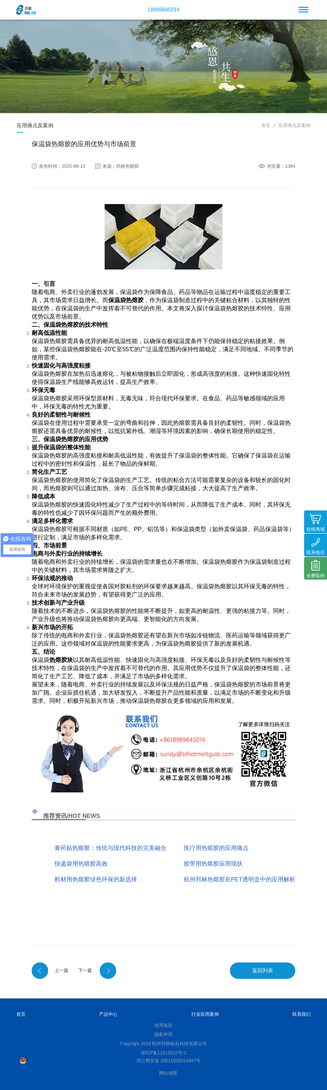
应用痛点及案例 (294, 125)
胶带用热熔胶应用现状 (213, 863)
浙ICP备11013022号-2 (163, 1052)
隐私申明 (163, 1034)
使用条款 (163, 1025)
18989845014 (163, 9)
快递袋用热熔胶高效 (81, 863)
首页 (265, 125)
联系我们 (301, 1014)
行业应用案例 (205, 1014)
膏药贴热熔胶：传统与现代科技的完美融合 (110, 848)
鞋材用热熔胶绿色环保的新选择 (96, 879)
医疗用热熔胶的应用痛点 (216, 848)
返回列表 (262, 970)
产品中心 (108, 1014)
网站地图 (168, 1073)
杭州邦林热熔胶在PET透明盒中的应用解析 (239, 879)
